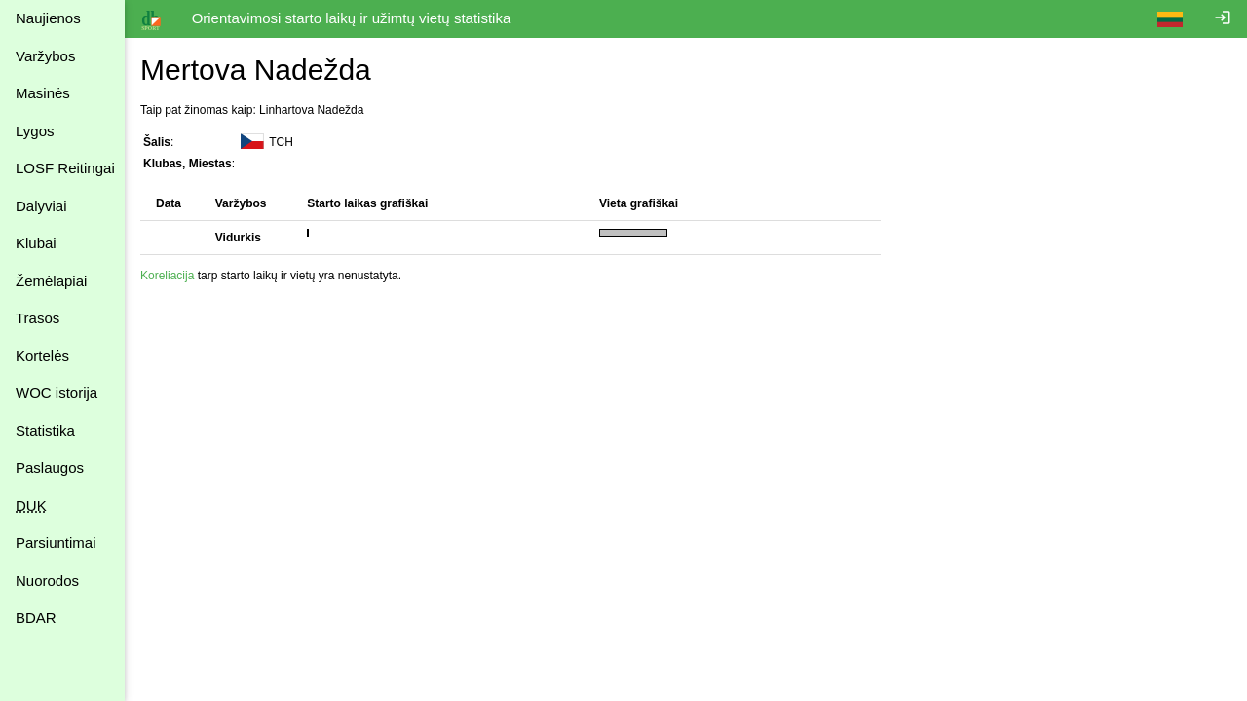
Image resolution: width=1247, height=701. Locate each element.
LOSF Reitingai (65, 168)
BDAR (36, 617)
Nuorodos (47, 580)
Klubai (36, 243)
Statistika (45, 431)
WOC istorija (56, 393)
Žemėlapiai (51, 281)
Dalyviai (41, 206)
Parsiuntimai (56, 543)
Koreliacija (167, 275)
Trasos (37, 318)
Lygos (35, 131)
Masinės (43, 93)
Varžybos (45, 56)
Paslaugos (50, 468)
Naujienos (48, 18)
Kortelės (42, 356)
